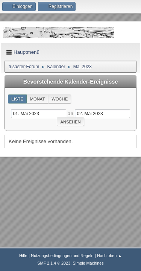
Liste (17, 99)
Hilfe (23, 255)
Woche (60, 99)
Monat (37, 99)
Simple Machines (88, 263)
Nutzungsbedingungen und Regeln (62, 255)
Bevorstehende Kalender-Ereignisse (70, 82)
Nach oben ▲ (109, 255)
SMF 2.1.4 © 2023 (53, 263)
